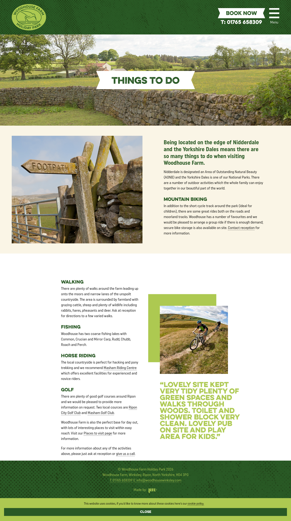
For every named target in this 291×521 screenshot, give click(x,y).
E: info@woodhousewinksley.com (157, 480)
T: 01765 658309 (241, 23)
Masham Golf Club (101, 413)
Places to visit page (98, 433)
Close (145, 512)
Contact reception (241, 228)
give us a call (125, 453)
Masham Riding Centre (120, 368)
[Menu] (274, 13)
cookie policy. (196, 503)
